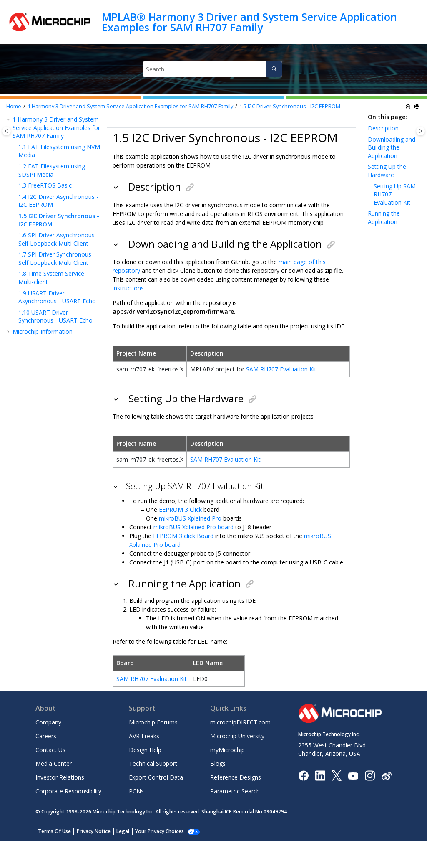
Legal (122, 831)
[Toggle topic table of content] (420, 131)
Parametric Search (235, 791)
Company (48, 722)
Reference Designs (235, 777)
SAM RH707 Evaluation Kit (281, 369)
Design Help (145, 750)
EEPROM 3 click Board (183, 536)
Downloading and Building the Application (391, 147)
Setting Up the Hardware (387, 171)
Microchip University (237, 736)
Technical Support (153, 763)
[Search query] (213, 69)
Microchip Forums (153, 722)
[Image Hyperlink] (353, 775)
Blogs (218, 763)
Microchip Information (43, 331)
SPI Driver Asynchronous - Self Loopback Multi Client (58, 239)
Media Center (53, 763)
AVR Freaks (144, 736)
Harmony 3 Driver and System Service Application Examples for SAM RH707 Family (130, 106)
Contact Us (50, 750)
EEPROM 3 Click (180, 509)
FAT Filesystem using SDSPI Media (51, 170)
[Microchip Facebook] (303, 775)
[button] (9, 119)
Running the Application (384, 217)
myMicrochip (227, 750)
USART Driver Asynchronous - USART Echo (57, 297)
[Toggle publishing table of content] (6, 131)
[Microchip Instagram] (369, 775)
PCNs (136, 791)
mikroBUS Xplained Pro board (193, 527)
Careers (45, 736)
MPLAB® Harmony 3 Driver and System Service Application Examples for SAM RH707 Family (249, 21)
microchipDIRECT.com (240, 722)
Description (383, 128)
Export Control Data (156, 777)
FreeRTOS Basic (45, 185)
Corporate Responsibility (68, 791)
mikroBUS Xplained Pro (190, 518)
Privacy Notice (94, 831)
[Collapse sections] (409, 106)
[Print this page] (418, 106)
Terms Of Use (54, 831)
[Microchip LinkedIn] (320, 775)
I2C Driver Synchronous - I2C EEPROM (289, 106)
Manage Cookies (155, 831)
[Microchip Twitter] (337, 775)
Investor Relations (59, 777)
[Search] (274, 69)
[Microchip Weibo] (386, 775)
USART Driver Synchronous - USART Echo (55, 316)
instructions (128, 288)
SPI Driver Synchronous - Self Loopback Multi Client (56, 258)
